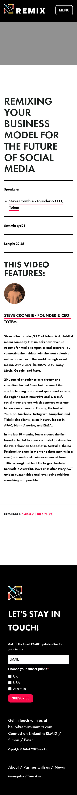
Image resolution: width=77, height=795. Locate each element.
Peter (28, 740)
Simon (13, 740)
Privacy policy (16, 776)
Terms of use (34, 776)
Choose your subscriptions (27, 669)
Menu (64, 10)
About (13, 767)
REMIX (51, 733)
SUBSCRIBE (20, 698)
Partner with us (36, 767)
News (60, 767)
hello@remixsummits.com (30, 727)
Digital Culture (32, 514)
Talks (48, 514)
